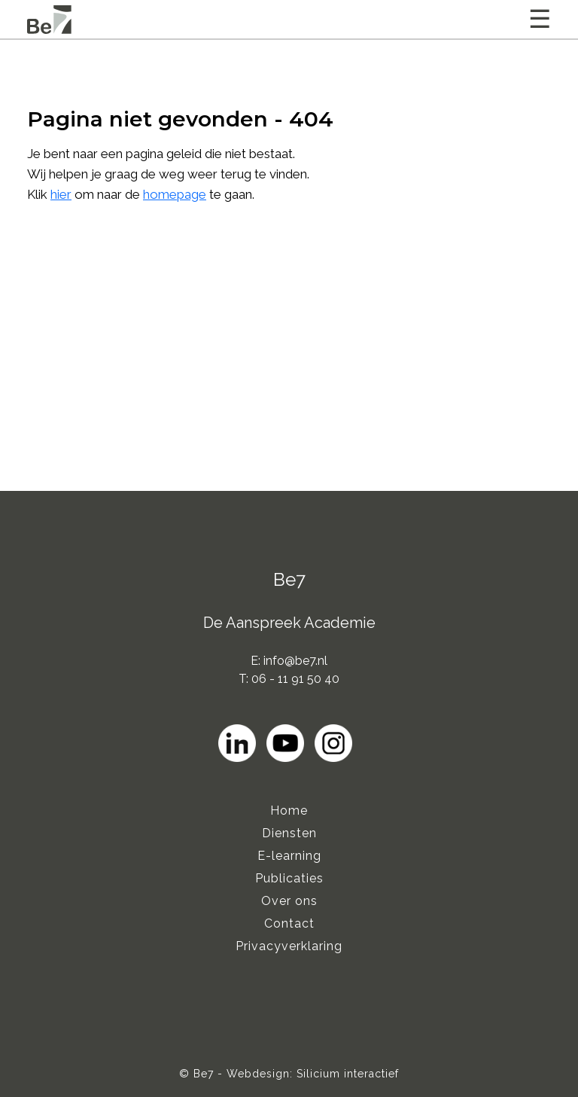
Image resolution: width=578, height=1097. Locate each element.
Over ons (289, 901)
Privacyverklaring (289, 946)
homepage (174, 194)
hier (60, 194)
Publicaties (289, 878)
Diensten (289, 833)
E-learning (289, 856)
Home (289, 810)
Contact (289, 923)
